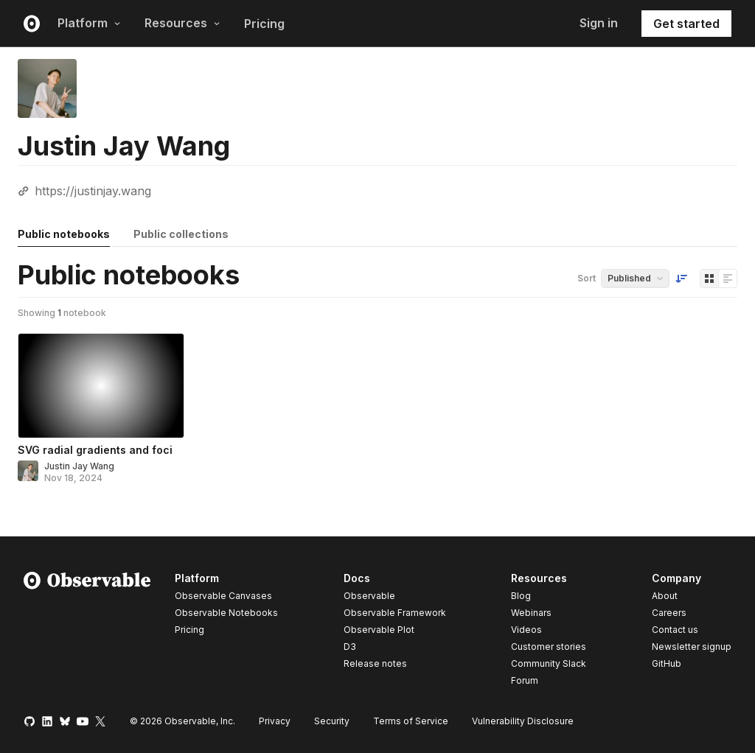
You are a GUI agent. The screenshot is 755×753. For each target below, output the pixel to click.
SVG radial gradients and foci (95, 450)
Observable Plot (379, 629)
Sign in (599, 22)
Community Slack (548, 663)
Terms (410, 720)
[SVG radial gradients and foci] (101, 385)
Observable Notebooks (226, 612)
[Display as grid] (709, 278)
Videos (526, 629)
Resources (182, 22)
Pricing (264, 23)
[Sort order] (681, 278)
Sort (586, 278)
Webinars (531, 612)
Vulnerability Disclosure (523, 720)
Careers (669, 612)
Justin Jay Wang (79, 466)
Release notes (375, 663)
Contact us (675, 630)
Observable (369, 595)
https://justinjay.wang (93, 190)
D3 (350, 646)
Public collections (181, 234)
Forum (524, 680)
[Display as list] (728, 278)
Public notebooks (64, 234)
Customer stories (548, 646)
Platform (89, 22)
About (665, 595)
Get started (686, 23)
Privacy (274, 720)
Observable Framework (395, 612)
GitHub (666, 663)
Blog (521, 595)
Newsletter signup (691, 647)
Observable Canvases (223, 595)
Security (331, 720)
